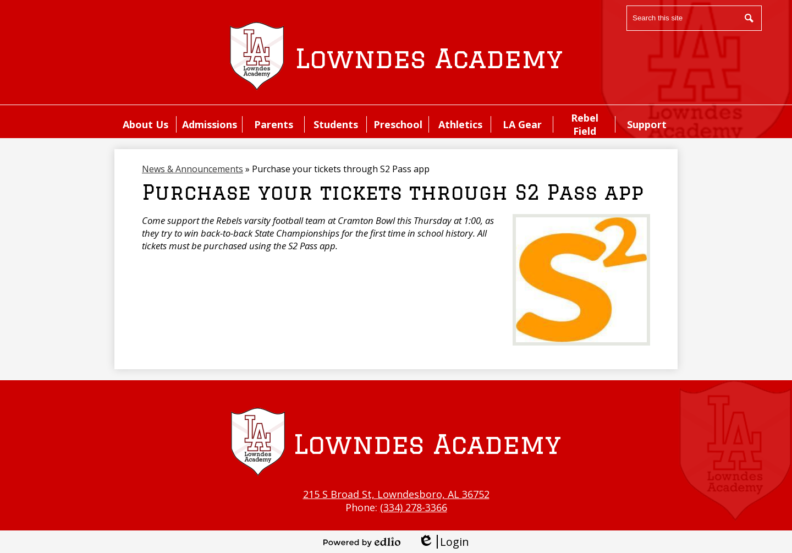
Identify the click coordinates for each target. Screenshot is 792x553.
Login (443, 542)
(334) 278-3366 (413, 507)
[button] (145, 124)
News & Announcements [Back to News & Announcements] (192, 169)
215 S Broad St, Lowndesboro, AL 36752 (396, 494)
